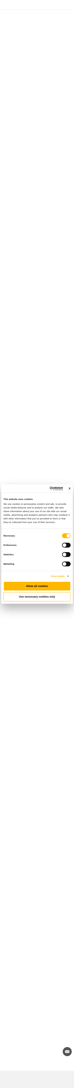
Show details (58, 576)
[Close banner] (69, 488)
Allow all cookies (37, 586)
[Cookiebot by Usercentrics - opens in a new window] (49, 489)
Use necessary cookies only (37, 596)
